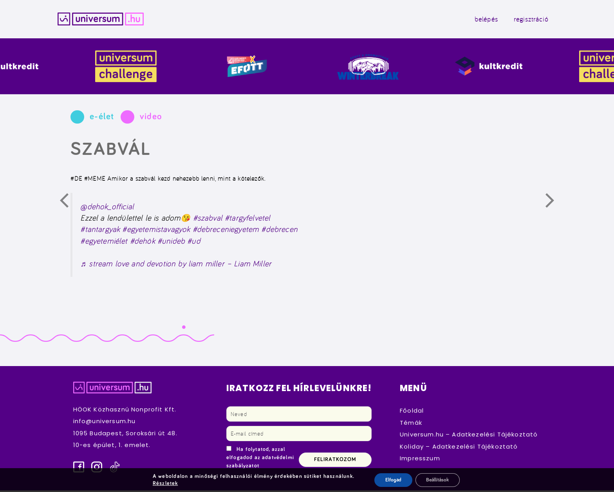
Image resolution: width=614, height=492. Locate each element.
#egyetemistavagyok (156, 230)
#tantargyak (100, 230)
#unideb (171, 242)
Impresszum (420, 460)
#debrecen (279, 230)
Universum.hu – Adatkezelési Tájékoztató (469, 436)
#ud (193, 242)
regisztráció (523, 20)
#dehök (142, 242)
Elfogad (391, 480)
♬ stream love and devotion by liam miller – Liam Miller (175, 265)
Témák (411, 424)
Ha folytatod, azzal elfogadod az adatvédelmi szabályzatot (260, 459)
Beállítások (438, 480)
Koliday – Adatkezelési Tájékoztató (459, 448)
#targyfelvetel (247, 219)
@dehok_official (107, 208)
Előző (68, 203)
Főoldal (412, 412)
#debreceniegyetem (226, 230)
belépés (479, 20)
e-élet (102, 118)
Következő (554, 203)
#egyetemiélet (103, 242)
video (151, 118)
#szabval (207, 219)
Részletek (163, 483)
